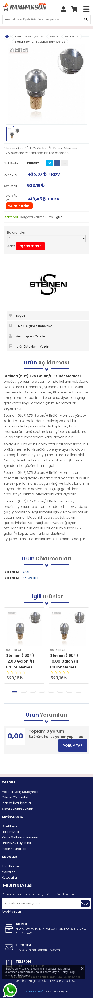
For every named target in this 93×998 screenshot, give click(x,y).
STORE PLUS (34, 991)
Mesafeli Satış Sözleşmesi (20, 792)
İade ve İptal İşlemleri (17, 803)
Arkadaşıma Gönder (27, 336)
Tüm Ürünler (10, 866)
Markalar (8, 872)
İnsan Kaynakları (14, 849)
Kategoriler (9, 877)
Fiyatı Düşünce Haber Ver (30, 326)
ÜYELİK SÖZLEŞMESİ (28, 981)
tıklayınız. (24, 975)
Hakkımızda (10, 832)
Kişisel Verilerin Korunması (20, 837)
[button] (14, 692)
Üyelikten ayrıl (12, 911)
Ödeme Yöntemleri (15, 797)
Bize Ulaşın (9, 826)
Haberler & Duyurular (16, 843)
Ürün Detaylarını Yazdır (29, 346)
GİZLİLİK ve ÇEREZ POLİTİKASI (59, 981)
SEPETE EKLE (30, 246)
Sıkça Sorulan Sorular (17, 809)
